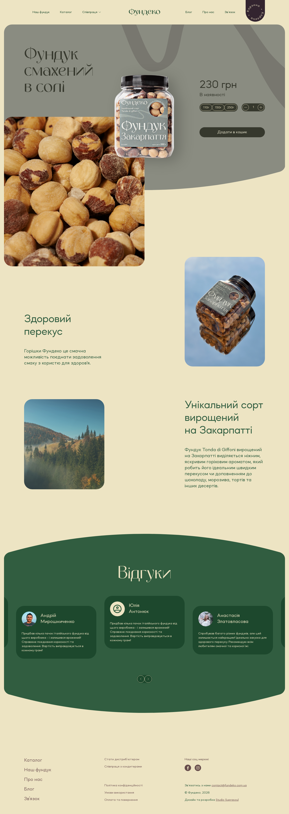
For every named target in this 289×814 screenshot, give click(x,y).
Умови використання (119, 792)
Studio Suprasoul (227, 800)
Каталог (66, 12)
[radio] (206, 107)
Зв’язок (230, 12)
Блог (188, 12)
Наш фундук (41, 12)
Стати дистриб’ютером (121, 759)
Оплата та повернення (121, 800)
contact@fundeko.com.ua (229, 785)
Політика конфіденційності (123, 785)
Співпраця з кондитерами (123, 766)
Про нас (208, 12)
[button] (255, 11)
